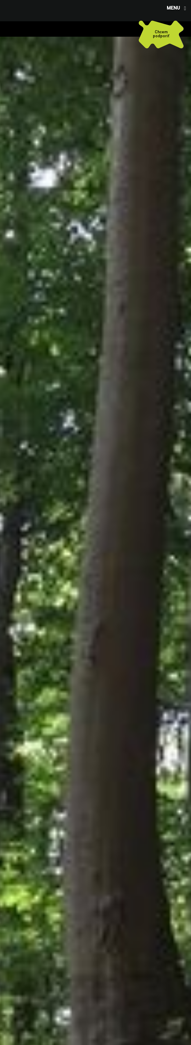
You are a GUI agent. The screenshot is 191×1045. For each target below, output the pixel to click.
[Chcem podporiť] (161, 34)
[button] (176, 8)
